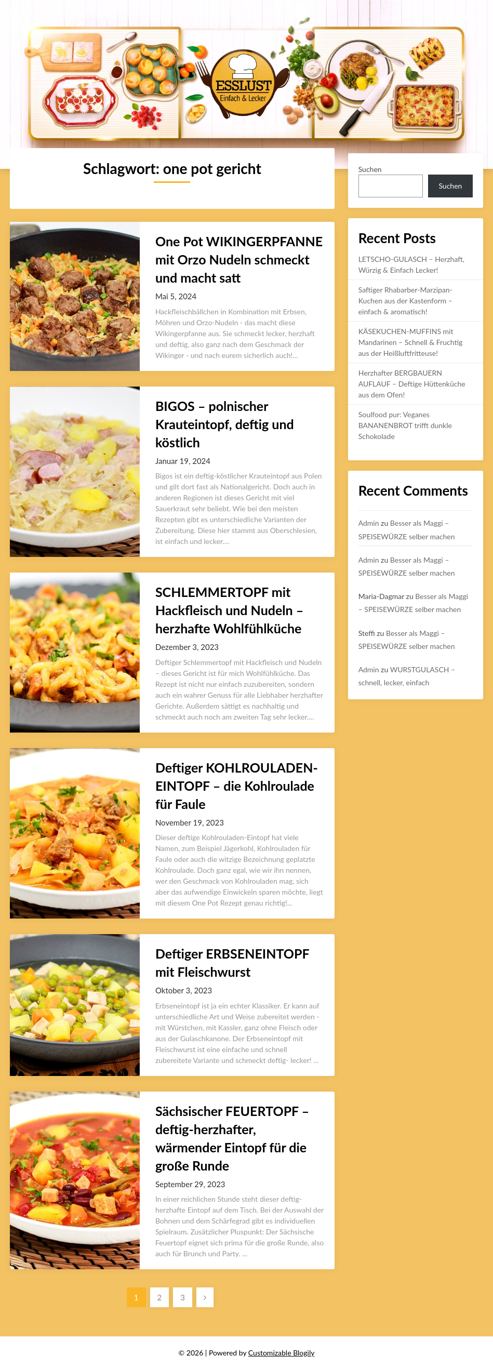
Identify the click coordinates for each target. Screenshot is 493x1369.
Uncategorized (450, 16)
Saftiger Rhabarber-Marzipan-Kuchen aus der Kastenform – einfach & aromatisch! (405, 300)
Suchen (370, 169)
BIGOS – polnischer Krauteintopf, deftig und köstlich (224, 424)
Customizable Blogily (281, 1352)
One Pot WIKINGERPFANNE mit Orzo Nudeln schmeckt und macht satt (239, 259)
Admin (368, 523)
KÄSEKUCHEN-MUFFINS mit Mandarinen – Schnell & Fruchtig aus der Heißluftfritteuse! (410, 342)
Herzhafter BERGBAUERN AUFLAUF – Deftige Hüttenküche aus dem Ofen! (411, 383)
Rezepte (393, 16)
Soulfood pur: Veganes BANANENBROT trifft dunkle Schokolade (405, 425)
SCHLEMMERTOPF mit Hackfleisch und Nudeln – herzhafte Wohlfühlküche (229, 610)
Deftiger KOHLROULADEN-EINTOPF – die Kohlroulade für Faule (236, 786)
